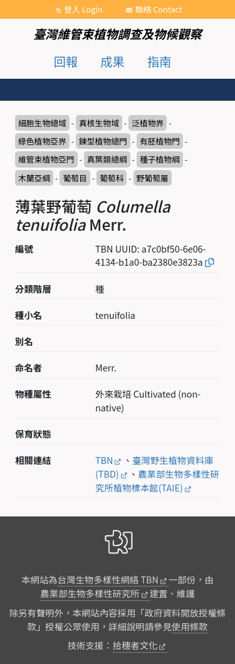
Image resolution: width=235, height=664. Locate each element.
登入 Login (83, 9)
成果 (112, 61)
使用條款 (190, 626)
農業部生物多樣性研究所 (89, 593)
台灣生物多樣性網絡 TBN (108, 579)
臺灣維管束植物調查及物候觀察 (117, 34)
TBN (104, 459)
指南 (159, 61)
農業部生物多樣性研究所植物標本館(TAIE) (157, 480)
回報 (66, 61)
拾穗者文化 (135, 644)
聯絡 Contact (158, 9)
